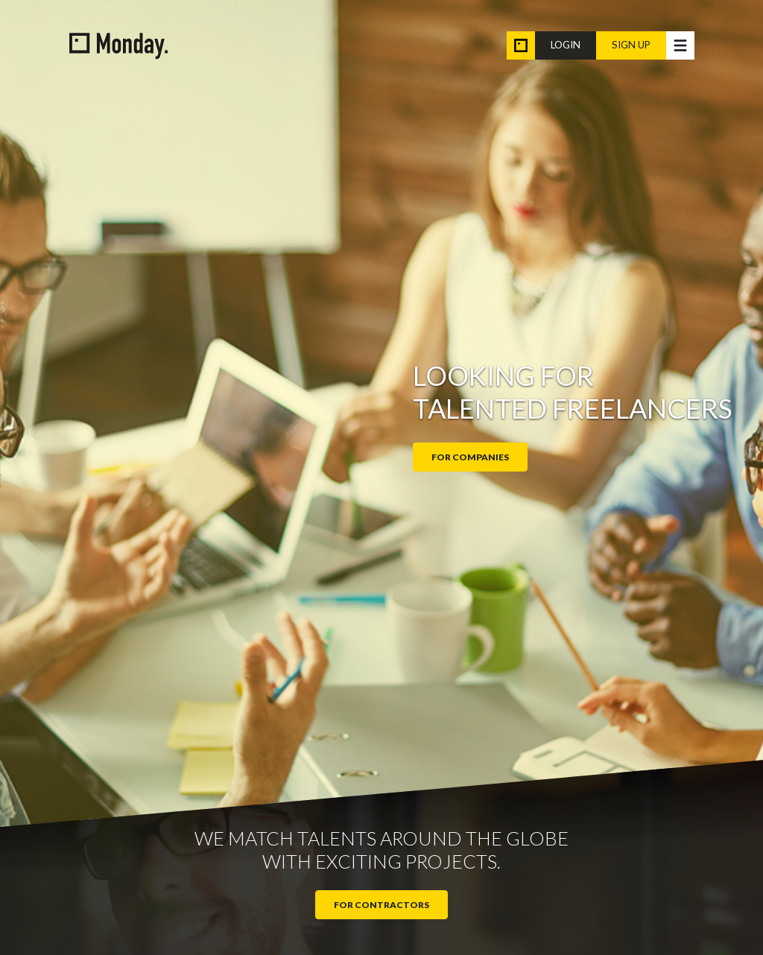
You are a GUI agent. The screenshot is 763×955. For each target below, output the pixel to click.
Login (565, 45)
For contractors (381, 904)
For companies (470, 457)
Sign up (631, 45)
